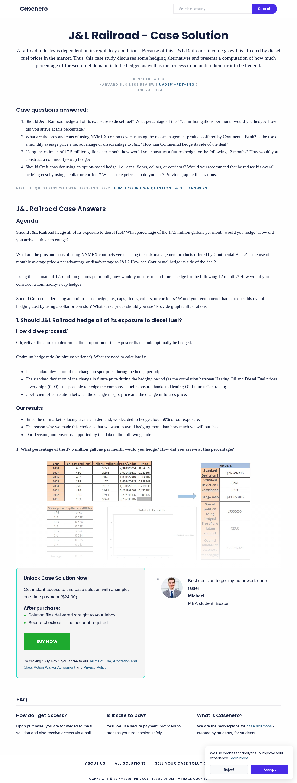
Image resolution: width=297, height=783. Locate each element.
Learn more (239, 758)
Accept (270, 769)
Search (264, 8)
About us (95, 763)
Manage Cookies (193, 779)
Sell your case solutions (183, 763)
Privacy (141, 779)
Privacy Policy (95, 667)
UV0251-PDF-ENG (177, 84)
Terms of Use (100, 661)
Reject (229, 769)
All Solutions (130, 763)
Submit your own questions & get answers (159, 188)
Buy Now (47, 641)
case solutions (259, 726)
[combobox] (212, 9)
